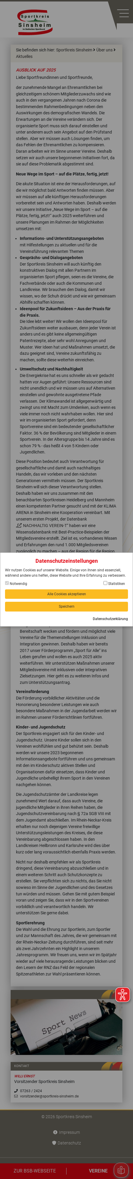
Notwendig (16, 583)
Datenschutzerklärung (110, 619)
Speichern (66, 606)
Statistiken (114, 583)
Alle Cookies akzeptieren (66, 594)
